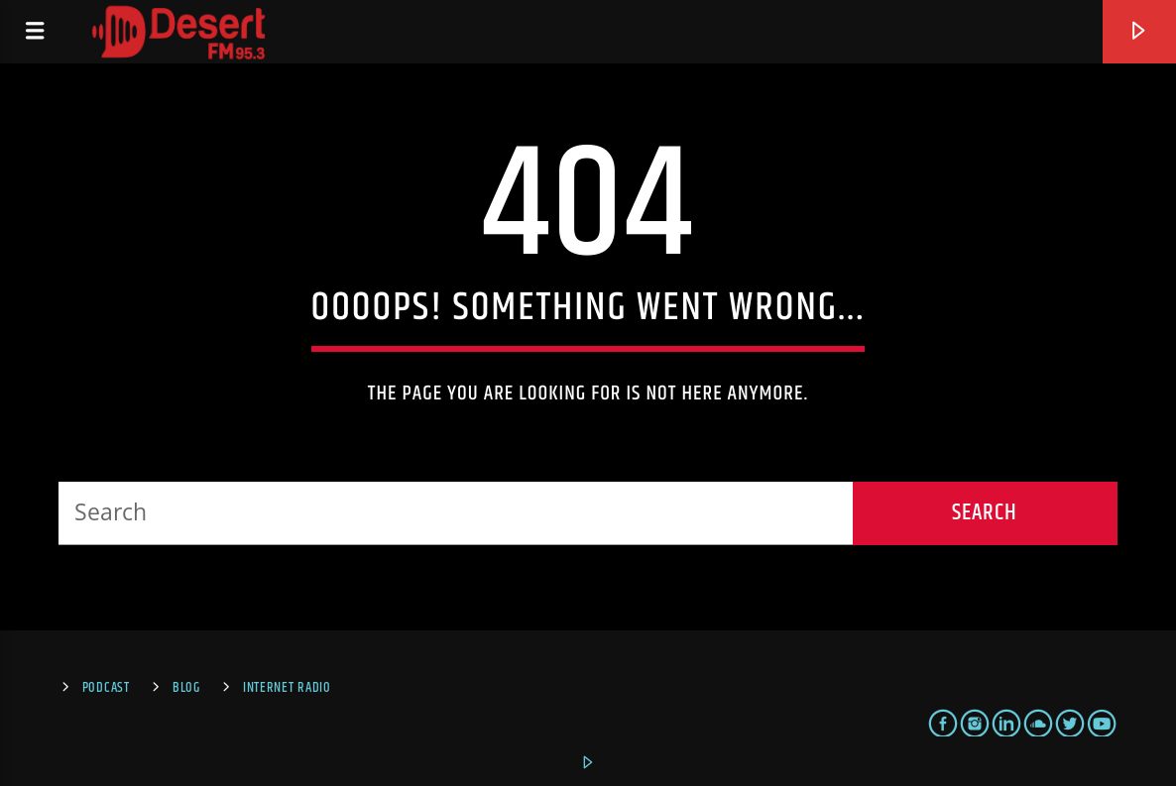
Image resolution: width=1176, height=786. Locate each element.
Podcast (106, 688)
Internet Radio (287, 688)
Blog (186, 688)
